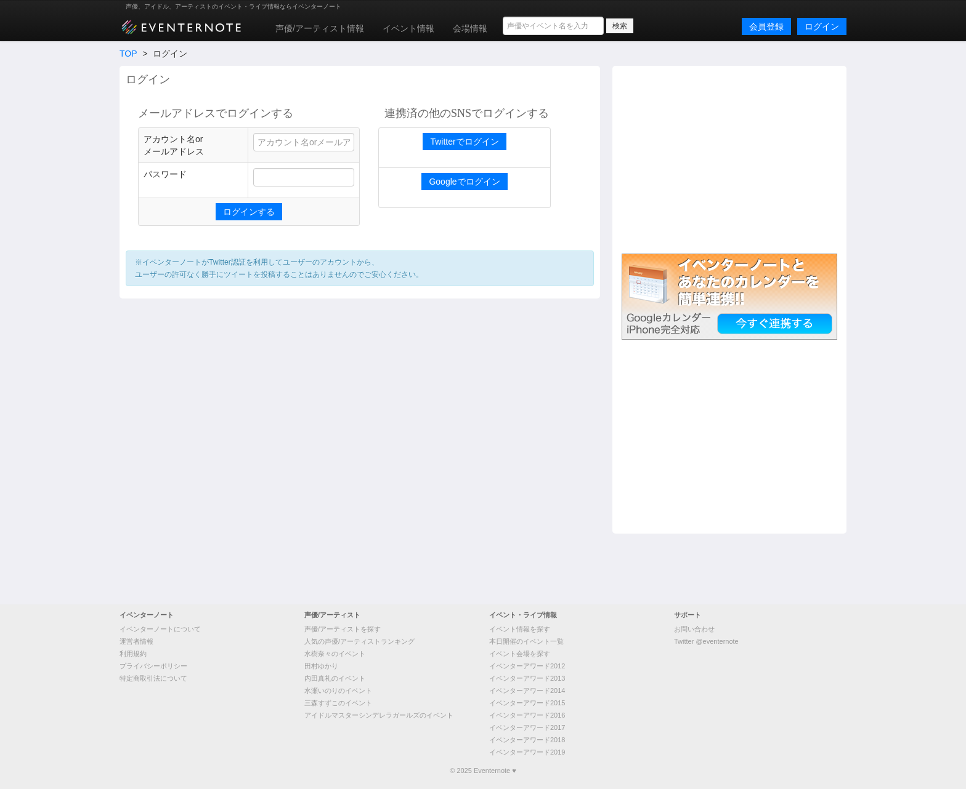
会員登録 (766, 26)
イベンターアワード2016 (527, 715)
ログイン (822, 26)
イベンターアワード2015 (527, 703)
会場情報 (470, 28)
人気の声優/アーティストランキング (359, 641)
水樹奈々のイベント (334, 653)
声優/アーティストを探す (342, 629)
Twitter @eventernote (706, 641)
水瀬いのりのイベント (338, 690)
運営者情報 (136, 641)
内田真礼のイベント (334, 678)
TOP (128, 53)
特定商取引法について (153, 678)
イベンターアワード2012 (527, 666)
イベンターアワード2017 (527, 727)
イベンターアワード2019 (527, 752)
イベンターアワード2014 (527, 690)
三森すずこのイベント (338, 703)
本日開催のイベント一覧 (526, 641)
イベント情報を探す (519, 629)
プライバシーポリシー (153, 666)
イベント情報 (408, 28)
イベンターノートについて (160, 629)
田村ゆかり (321, 666)
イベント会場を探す (519, 653)
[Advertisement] (729, 158)
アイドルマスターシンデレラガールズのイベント (378, 715)
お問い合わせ (694, 629)
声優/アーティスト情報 (319, 28)
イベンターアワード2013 (527, 678)
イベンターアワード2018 (527, 739)
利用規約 (133, 653)
